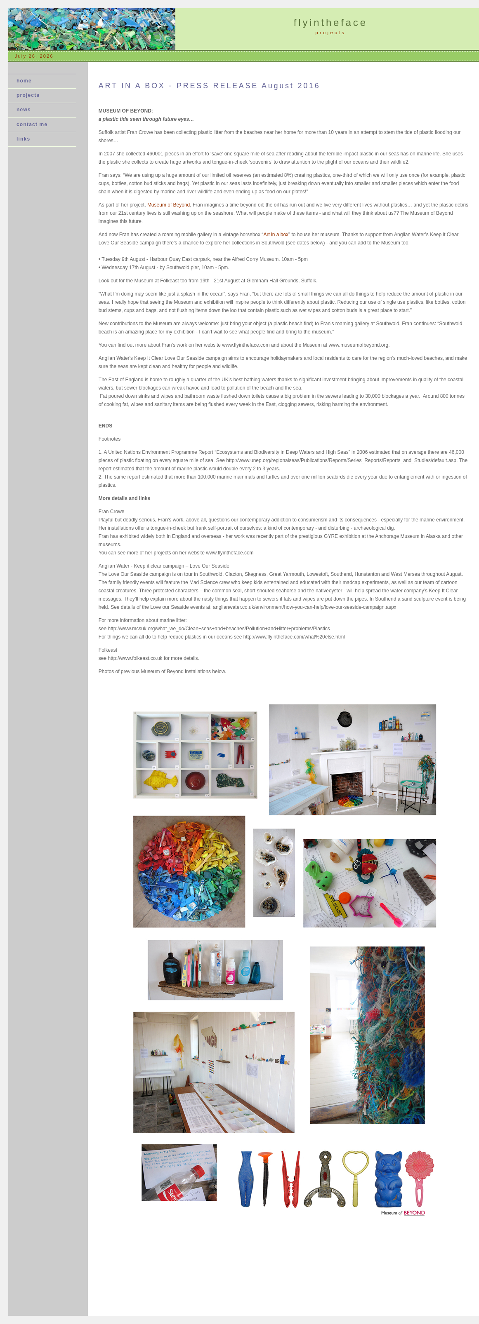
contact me (32, 124)
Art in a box (275, 234)
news (26, 110)
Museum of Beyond (168, 205)
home (24, 81)
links (23, 139)
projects (28, 95)
